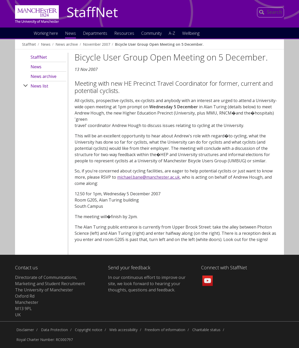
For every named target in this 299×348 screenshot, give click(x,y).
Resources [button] (124, 33)
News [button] (70, 33)
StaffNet (92, 12)
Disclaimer (25, 329)
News (46, 44)
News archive (66, 44)
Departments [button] (95, 33)
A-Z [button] (172, 33)
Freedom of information (165, 329)
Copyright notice (88, 329)
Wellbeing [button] (191, 33)
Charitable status (206, 329)
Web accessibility (123, 329)
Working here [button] (46, 33)
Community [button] (151, 33)
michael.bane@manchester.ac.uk (148, 177)
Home (24, 32)
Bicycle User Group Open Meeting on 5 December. (159, 44)
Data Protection (54, 329)
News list (39, 86)
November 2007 (96, 44)
